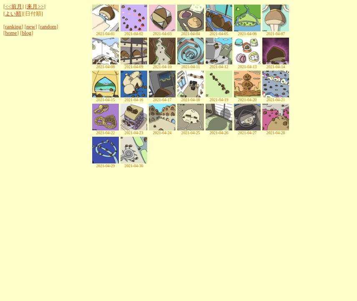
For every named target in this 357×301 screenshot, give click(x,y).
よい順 (13, 14)
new (30, 27)
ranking (13, 27)
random (48, 27)
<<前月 (13, 7)
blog (26, 33)
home (11, 33)
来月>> (35, 7)
